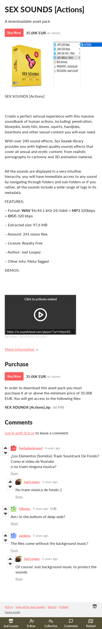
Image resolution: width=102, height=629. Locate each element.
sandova (24, 535)
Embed (63, 607)
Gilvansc (24, 509)
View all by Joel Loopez (30, 607)
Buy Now (14, 33)
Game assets (12, 612)
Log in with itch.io (19, 433)
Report (52, 607)
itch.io (9, 607)
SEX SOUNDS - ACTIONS (33, 336)
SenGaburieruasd (30, 448)
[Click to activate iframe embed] (40, 315)
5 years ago (40, 535)
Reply (14, 473)
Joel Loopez (11, 336)
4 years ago (52, 448)
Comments (71, 623)
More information (22, 349)
